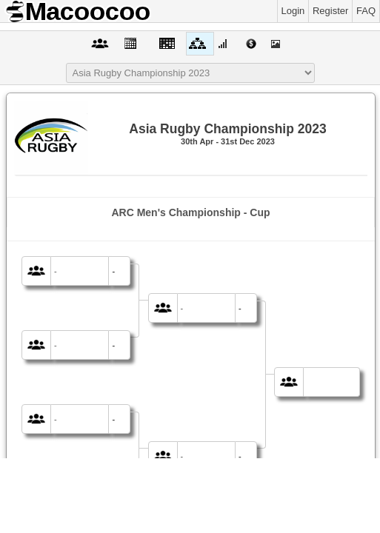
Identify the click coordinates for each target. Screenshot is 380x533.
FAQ (366, 10)
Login (293, 10)
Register (330, 10)
